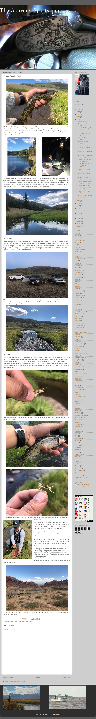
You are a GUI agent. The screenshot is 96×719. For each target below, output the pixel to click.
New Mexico (78, 387)
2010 (78, 226)
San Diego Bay (79, 417)
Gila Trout (78, 309)
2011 (78, 223)
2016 (78, 211)
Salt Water (78, 413)
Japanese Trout (79, 344)
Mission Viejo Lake (80, 373)
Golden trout (78, 314)
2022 (78, 117)
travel (26, 621)
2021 (78, 119)
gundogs (77, 320)
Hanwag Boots (79, 325)
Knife (76, 348)
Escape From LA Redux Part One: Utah (85, 160)
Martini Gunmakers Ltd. (81, 367)
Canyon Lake (79, 258)
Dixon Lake (78, 274)
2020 (78, 201)
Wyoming (77, 472)
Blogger (58, 714)
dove (76, 279)
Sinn (76, 429)
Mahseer (77, 364)
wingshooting (78, 470)
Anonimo (77, 238)
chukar (77, 263)
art (75, 245)
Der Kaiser (77, 101)
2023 (78, 114)
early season (78, 291)
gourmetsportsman (83, 484)
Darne (76, 268)
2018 (78, 206)
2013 (78, 218)
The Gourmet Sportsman (29, 10)
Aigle (76, 233)
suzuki (77, 443)
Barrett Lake (78, 249)
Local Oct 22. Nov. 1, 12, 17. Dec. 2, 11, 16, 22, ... (85, 133)
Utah (30, 621)
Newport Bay (78, 390)
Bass (76, 251)
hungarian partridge (80, 332)
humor (77, 330)
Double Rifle (78, 277)
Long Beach (78, 360)
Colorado (77, 265)
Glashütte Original (80, 311)
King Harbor (78, 346)
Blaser (77, 256)
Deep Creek (78, 270)
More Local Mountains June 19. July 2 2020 (85, 178)
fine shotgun (78, 295)
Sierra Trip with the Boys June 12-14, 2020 (85, 182)
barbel (77, 247)
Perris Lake (78, 399)
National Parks (79, 383)
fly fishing (10, 621)
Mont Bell (77, 376)
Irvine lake (78, 337)
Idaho (76, 334)
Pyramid (77, 406)
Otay (76, 394)
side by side (78, 424)
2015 (78, 213)
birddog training (79, 254)
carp (76, 261)
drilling (77, 284)
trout (76, 456)
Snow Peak (78, 433)
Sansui (77, 422)
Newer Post (8, 678)
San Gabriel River (80, 420)
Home (37, 678)
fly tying (77, 302)
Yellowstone (78, 475)
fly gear (77, 300)
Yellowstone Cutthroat (81, 477)
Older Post (66, 678)
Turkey (77, 461)
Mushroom (78, 380)
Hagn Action (78, 323)
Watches (77, 466)
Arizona (77, 242)
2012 (78, 221)
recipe (76, 410)
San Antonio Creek (80, 415)
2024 (78, 112)
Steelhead (78, 438)
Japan (76, 339)
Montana (77, 378)
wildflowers (78, 468)
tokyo (76, 449)
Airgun (77, 235)
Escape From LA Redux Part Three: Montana (85, 152)
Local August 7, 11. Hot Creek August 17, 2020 (85, 165)
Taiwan (77, 445)
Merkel (77, 371)
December (81, 121)
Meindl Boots (78, 369)
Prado (76, 403)
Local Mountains (79, 357)
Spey (76, 436)
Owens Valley (79, 396)
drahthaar (77, 281)
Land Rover (21, 621)
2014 (78, 216)
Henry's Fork (78, 327)
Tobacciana (78, 447)
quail (76, 408)
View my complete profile (82, 487)
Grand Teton (78, 316)
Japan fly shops (79, 341)
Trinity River (78, 454)
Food (15, 621)
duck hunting (78, 286)
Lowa (76, 362)
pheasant (77, 401)
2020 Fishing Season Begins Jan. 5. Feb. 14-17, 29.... (84, 187)
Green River (78, 318)
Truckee (77, 459)
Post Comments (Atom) (18, 681)
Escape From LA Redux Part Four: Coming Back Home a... (85, 147)
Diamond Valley (79, 272)
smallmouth (78, 431)
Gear (76, 307)
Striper (77, 440)
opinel (76, 392)
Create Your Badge (79, 104)
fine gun (77, 293)
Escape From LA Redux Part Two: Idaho (85, 156)
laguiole (77, 350)
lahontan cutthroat (80, 353)
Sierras (77, 426)
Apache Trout (79, 240)
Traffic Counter (79, 491)
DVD (76, 288)
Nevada (77, 385)
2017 (78, 208)
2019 (78, 203)
